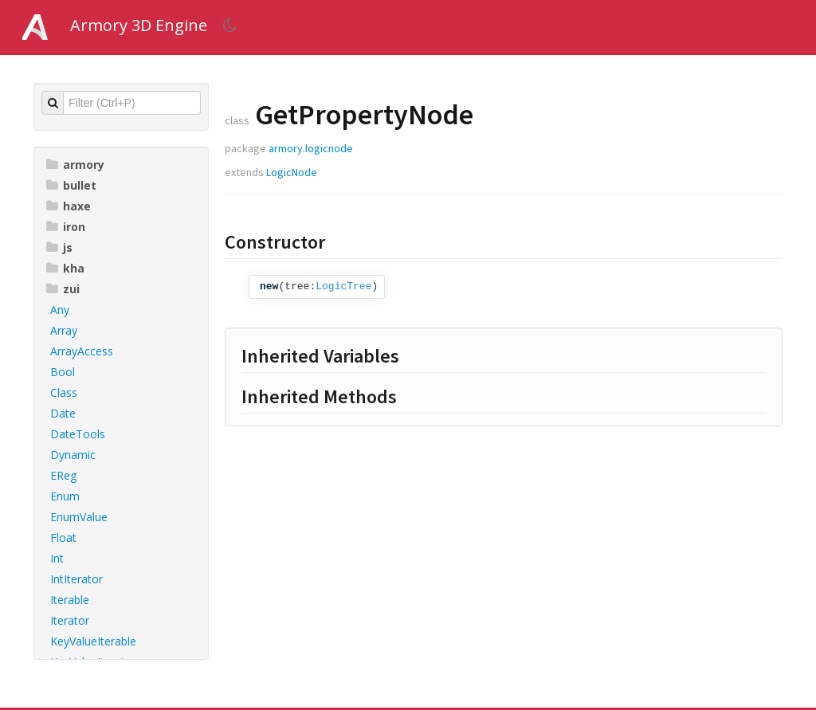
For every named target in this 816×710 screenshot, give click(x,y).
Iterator (69, 620)
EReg (63, 475)
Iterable (69, 599)
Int (57, 558)
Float (63, 537)
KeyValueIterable (93, 641)
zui (63, 288)
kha (65, 268)
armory (75, 164)
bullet (71, 185)
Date (63, 413)
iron (65, 226)
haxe (68, 206)
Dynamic (73, 454)
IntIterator (76, 578)
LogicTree (343, 286)
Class (63, 392)
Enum (65, 496)
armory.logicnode (311, 148)
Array (63, 330)
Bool (62, 371)
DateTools (77, 433)
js (59, 247)
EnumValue (79, 516)
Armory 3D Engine (138, 25)
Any (59, 309)
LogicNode (291, 172)
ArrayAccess (81, 351)
